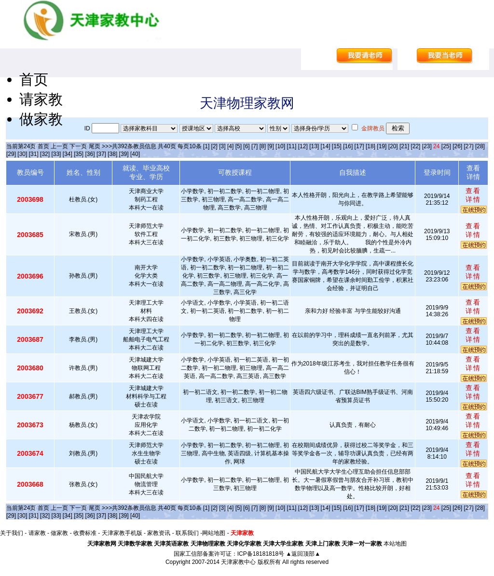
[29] (11, 154)
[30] (22, 154)
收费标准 (84, 533)
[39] (124, 154)
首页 (33, 79)
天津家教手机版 (122, 533)
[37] (101, 154)
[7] (254, 146)
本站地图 (395, 543)
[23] (427, 146)
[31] (34, 154)
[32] (45, 154)
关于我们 (11, 533)
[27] (469, 146)
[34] (67, 154)
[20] (393, 146)
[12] (303, 146)
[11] (291, 146)
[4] (230, 146)
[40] (135, 154)
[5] (238, 146)
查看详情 (473, 195)
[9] (270, 146)
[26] (457, 146)
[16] (348, 146)
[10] (280, 146)
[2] (214, 146)
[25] (446, 146)
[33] (56, 154)
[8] (263, 146)
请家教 (41, 99)
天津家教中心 (238, 562)
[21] (404, 146)
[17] (359, 146)
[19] (381, 146)
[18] (370, 146)
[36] (90, 154)
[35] (78, 154)
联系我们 (187, 533)
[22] (415, 146)
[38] (112, 154)
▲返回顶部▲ (303, 553)
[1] (206, 146)
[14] (325, 146)
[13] (314, 146)
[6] (246, 146)
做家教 (41, 119)
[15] (337, 146)
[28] (480, 146)
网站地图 (213, 533)
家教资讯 (158, 533)
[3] (222, 146)
